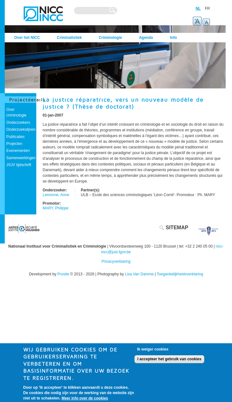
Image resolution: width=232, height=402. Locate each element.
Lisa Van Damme (139, 274)
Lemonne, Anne (56, 195)
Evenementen (18, 150)
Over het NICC (27, 37)
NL (198, 8)
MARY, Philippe (55, 208)
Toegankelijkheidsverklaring (180, 274)
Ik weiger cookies (152, 351)
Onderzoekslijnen (21, 129)
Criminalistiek (69, 37)
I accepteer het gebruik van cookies (169, 361)
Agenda (146, 37)
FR (207, 8)
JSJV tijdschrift (18, 165)
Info (173, 37)
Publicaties (15, 137)
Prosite (63, 274)
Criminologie (110, 37)
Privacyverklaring (116, 261)
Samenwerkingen (21, 158)
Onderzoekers (18, 122)
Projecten (14, 143)
